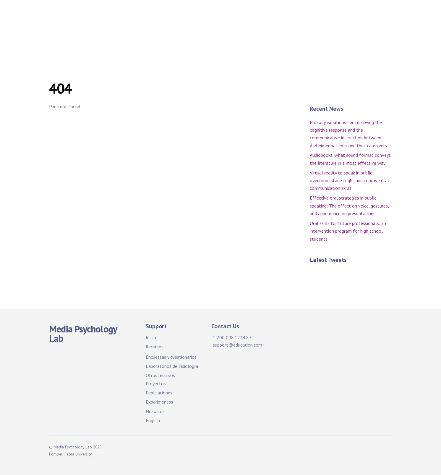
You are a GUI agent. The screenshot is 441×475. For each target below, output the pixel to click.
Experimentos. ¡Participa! (244, 32)
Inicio (163, 14)
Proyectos (347, 14)
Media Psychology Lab (73, 447)
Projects (316, 14)
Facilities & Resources (269, 14)
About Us (365, 32)
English (153, 420)
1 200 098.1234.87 (232, 337)
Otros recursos (160, 375)
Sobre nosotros (150, 48)
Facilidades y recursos (206, 14)
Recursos (154, 347)
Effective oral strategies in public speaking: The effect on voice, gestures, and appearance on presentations (349, 205)
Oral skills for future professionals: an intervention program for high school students (348, 231)
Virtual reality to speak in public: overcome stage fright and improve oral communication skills (349, 180)
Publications (189, 32)
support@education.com (237, 345)
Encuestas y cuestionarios (171, 357)
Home (139, 14)
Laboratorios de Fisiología (172, 366)
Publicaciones (148, 32)
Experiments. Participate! (313, 32)
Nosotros (155, 411)
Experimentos (159, 402)
